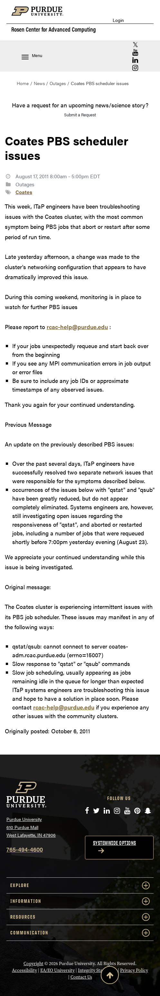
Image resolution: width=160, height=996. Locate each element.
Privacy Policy (134, 970)
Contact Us (81, 977)
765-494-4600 (24, 849)
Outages (58, 83)
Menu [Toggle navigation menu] (32, 56)
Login (118, 20)
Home (23, 83)
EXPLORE (80, 885)
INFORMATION (80, 901)
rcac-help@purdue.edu (77, 327)
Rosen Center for (53, 29)
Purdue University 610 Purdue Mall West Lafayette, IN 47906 (31, 827)
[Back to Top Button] (110, 976)
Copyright (33, 964)
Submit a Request (80, 115)
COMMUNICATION (80, 933)
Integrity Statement (97, 970)
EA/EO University (57, 970)
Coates (23, 192)
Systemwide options (114, 843)
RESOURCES (80, 917)
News (39, 83)
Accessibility (24, 970)
